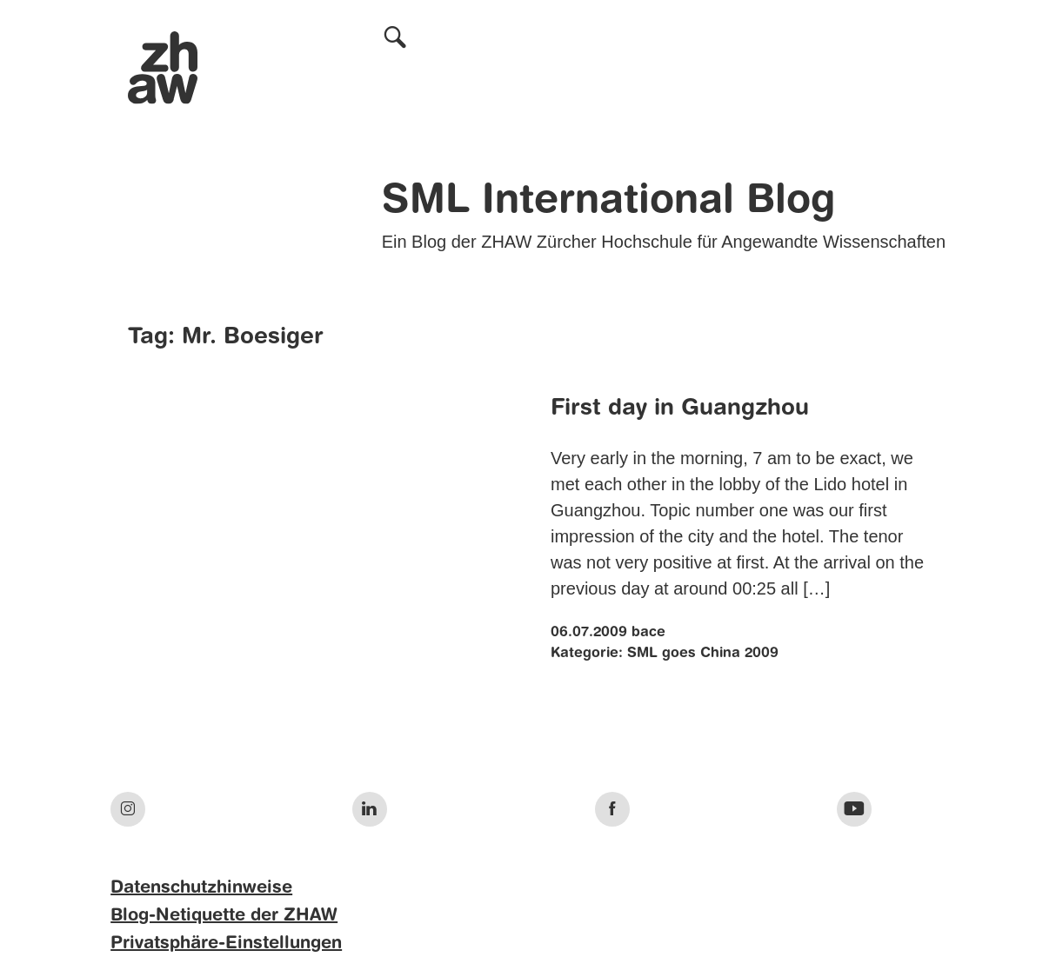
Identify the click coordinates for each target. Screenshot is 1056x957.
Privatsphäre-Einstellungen (226, 944)
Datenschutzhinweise (201, 888)
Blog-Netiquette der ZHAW (224, 916)
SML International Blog (608, 202)
